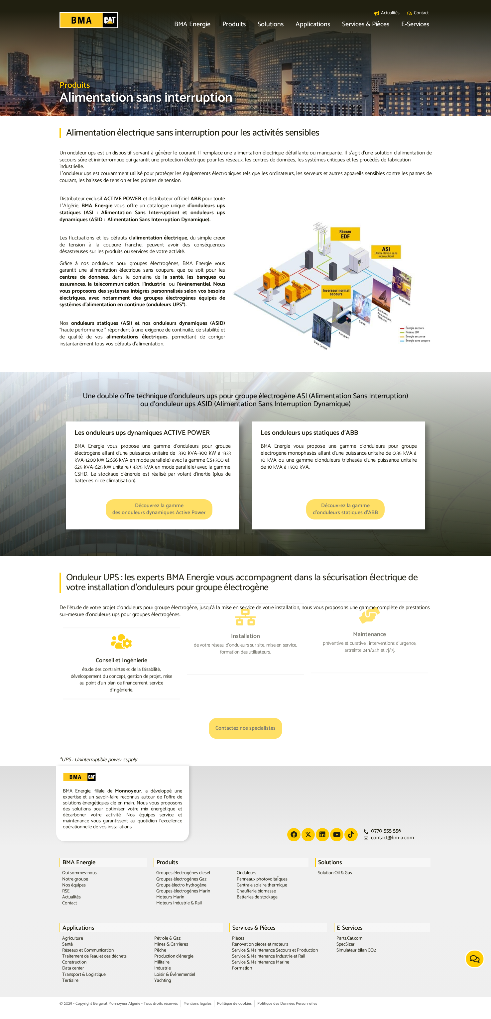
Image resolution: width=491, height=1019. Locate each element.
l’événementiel (193, 284)
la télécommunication (113, 284)
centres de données (84, 277)
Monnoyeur (128, 791)
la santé (173, 277)
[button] (192, 25)
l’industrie (153, 284)
